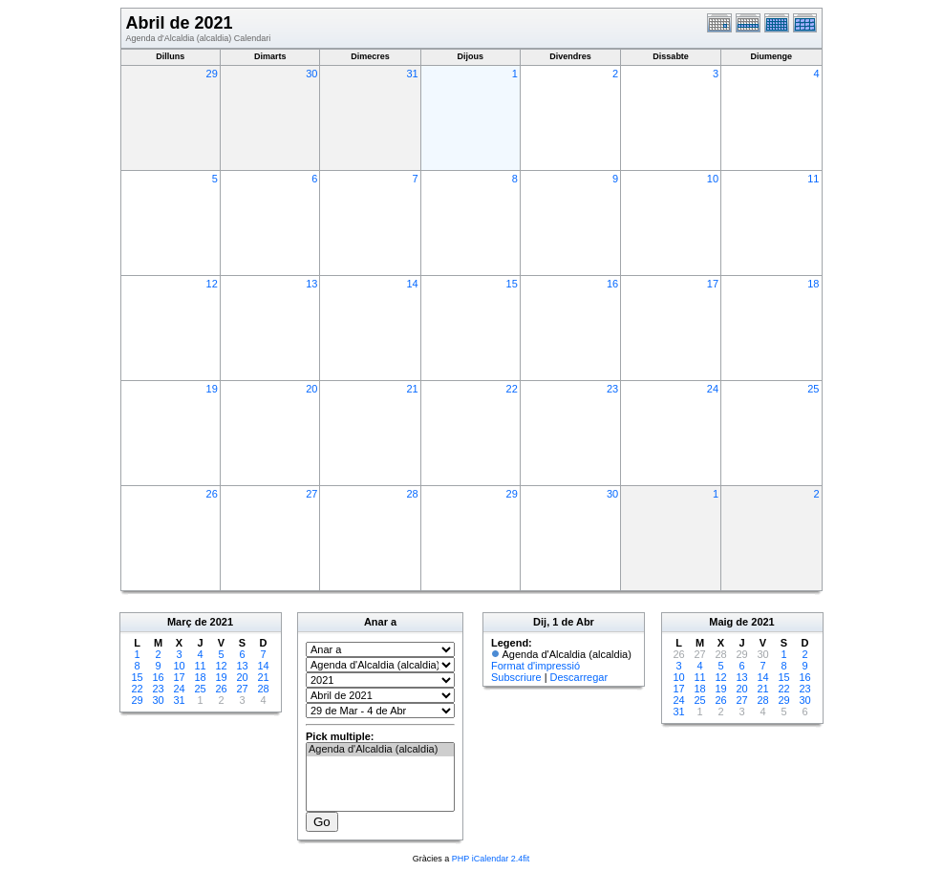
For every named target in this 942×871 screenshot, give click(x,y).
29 (212, 73)
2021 (221, 621)
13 (311, 283)
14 (411, 283)
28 (411, 493)
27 (311, 493)
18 (813, 283)
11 (813, 178)
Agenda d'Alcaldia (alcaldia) (380, 749)
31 (411, 73)
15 (512, 283)
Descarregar (579, 677)
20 (311, 388)
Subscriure (516, 677)
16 (612, 283)
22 (512, 388)
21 (411, 388)
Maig (721, 621)
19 (212, 388)
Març (179, 621)
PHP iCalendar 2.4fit (490, 858)
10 (712, 178)
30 (311, 73)
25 (813, 388)
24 (712, 388)
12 (212, 283)
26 (212, 493)
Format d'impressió (535, 665)
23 (612, 388)
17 (712, 283)
